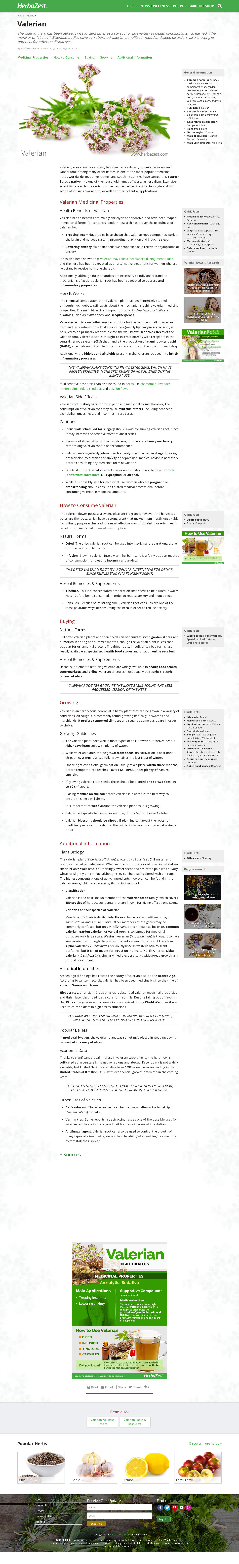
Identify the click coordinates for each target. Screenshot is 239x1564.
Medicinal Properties (32, 57)
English (163, 1519)
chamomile (148, 384)
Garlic (76, 1480)
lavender (164, 384)
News (145, 6)
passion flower (119, 389)
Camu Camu (184, 1480)
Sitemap (40, 1522)
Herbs (132, 6)
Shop (209, 6)
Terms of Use (43, 1516)
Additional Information (135, 57)
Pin (150, 1387)
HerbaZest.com (118, 1534)
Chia (22, 1480)
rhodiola (95, 389)
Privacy (39, 1510)
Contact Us (41, 1505)
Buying (89, 57)
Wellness (161, 6)
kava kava (91, 475)
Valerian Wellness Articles (102, 1422)
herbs (129, 384)
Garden (195, 6)
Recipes (179, 6)
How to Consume (66, 57)
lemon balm (68, 389)
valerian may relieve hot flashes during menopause (136, 259)
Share (122, 1387)
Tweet (137, 1387)
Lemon (129, 1480)
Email (109, 1387)
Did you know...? (194, 869)
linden (83, 389)
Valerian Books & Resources (135, 1422)
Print (94, 1387)
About (38, 1499)
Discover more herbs (204, 1443)
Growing (106, 57)
